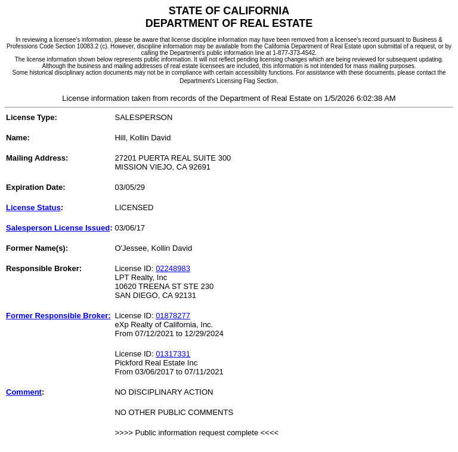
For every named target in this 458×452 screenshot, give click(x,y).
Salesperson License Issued (58, 227)
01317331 (173, 353)
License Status (33, 207)
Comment (24, 392)
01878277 (173, 315)
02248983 (173, 268)
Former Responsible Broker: (58, 315)
